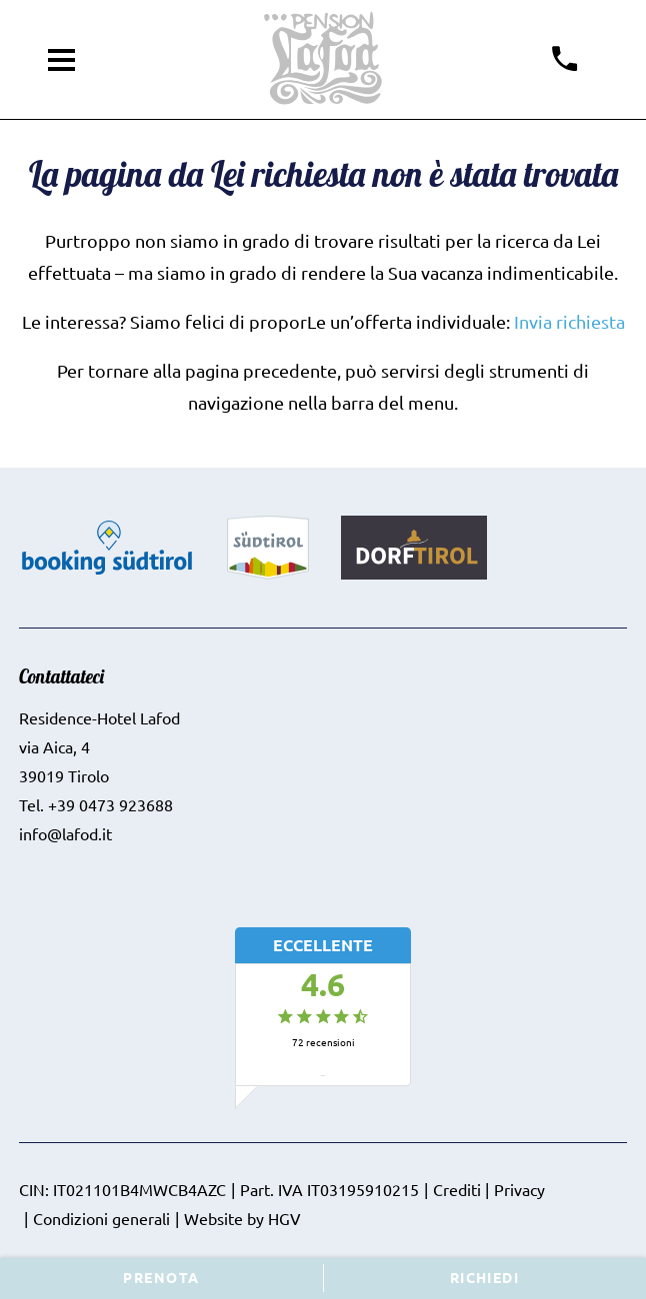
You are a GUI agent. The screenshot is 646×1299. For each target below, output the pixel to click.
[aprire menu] (62, 59)
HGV (284, 1218)
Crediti (457, 1189)
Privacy (519, 1189)
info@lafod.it (65, 833)
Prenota (161, 1277)
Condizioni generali (101, 1218)
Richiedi (485, 1277)
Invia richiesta (569, 321)
